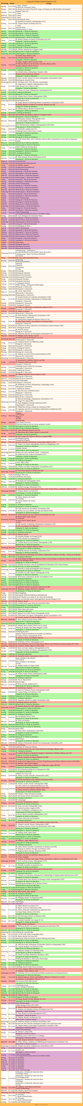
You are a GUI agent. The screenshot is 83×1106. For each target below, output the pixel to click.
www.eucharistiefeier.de (43, 1104)
